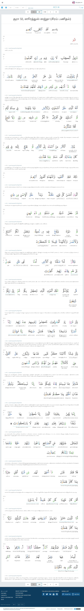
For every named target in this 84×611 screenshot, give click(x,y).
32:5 (4, 143)
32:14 (4, 380)
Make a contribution (7, 597)
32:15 (4, 410)
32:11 (4, 287)
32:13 (4, 350)
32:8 (4, 209)
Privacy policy (60, 608)
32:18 (4, 496)
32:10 (4, 258)
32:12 (4, 318)
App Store (75, 594)
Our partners (19, 593)
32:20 (4, 544)
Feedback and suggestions (23, 595)
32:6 (4, 173)
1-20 (39, 12)
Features (3, 593)
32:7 (4, 191)
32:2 (4, 54)
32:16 (4, 439)
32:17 (4, 468)
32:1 (4, 36)
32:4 (4, 104)
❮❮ (27, 12)
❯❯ (56, 12)
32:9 (4, 227)
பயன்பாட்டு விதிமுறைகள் (51, 608)
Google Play (66, 594)
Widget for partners (21, 591)
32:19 (4, 514)
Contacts (4, 595)
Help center (19, 597)
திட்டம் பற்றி (4, 591)
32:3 (4, 72)
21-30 (45, 12)
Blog (2, 599)
